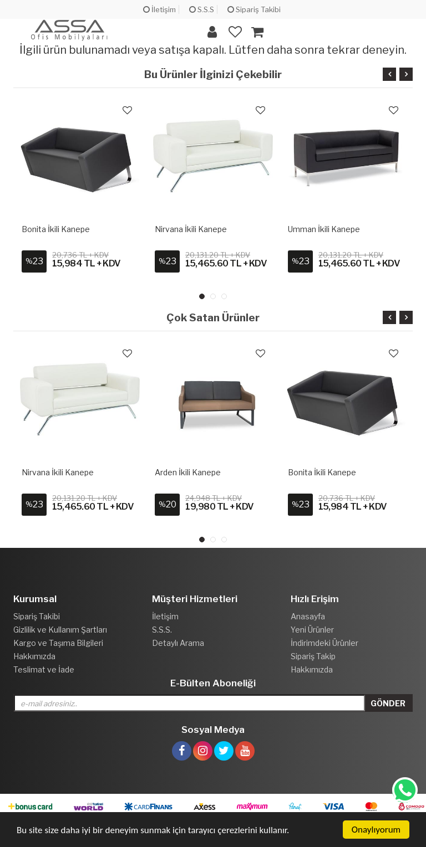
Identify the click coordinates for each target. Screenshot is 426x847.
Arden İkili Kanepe (188, 472)
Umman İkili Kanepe (324, 229)
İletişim (159, 9)
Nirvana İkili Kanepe (191, 229)
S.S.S (201, 9)
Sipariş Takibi (254, 9)
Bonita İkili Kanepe (56, 229)
